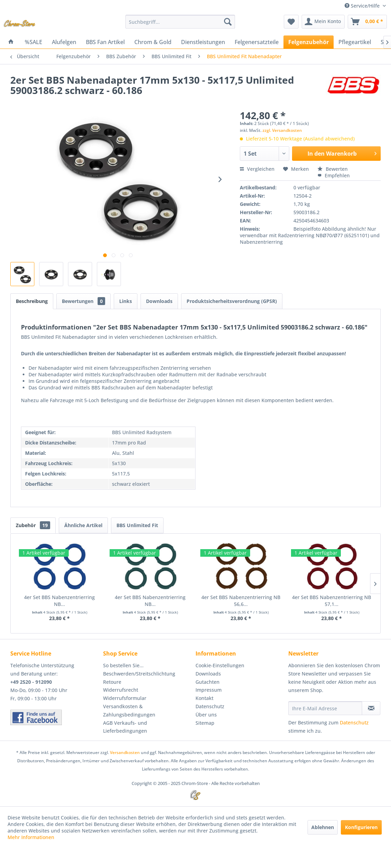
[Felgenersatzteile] (256, 42)
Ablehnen (322, 827)
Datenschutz (210, 706)
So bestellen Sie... (123, 665)
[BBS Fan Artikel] (105, 42)
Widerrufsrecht (120, 690)
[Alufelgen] (64, 42)
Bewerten (332, 169)
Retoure (112, 682)
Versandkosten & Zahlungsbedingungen (129, 710)
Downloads (159, 301)
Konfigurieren (361, 827)
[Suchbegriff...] (180, 22)
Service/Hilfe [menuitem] (363, 5)
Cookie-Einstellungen (220, 665)
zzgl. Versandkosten (282, 130)
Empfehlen (333, 175)
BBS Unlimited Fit (137, 525)
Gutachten (208, 682)
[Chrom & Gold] (153, 42)
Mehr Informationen (31, 837)
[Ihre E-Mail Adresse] (325, 708)
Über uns (206, 714)
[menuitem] (180, 22)
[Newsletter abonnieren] (371, 708)
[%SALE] (33, 42)
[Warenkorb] (367, 22)
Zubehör (33, 525)
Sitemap (205, 723)
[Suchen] (228, 22)
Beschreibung (32, 301)
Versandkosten (125, 752)
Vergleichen (257, 169)
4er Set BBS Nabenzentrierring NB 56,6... (240, 600)
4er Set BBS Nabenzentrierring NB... (59, 600)
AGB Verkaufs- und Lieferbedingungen (125, 727)
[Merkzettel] (291, 22)
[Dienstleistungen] (203, 42)
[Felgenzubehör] (308, 42)
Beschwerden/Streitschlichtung (139, 673)
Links (125, 301)
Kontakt (204, 698)
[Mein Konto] (323, 22)
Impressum (209, 690)
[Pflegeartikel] (355, 42)
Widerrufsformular (124, 698)
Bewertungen (83, 301)
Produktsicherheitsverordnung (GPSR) (232, 301)
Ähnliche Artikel (83, 525)
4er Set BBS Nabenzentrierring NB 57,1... (331, 600)
